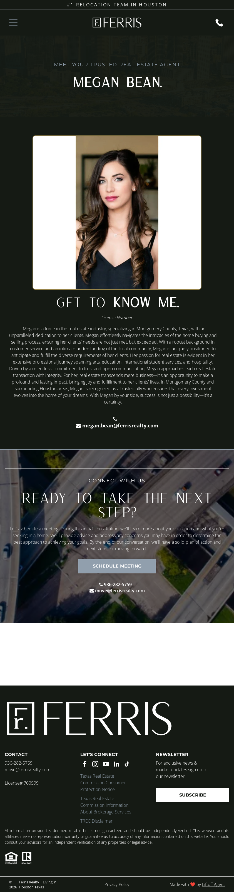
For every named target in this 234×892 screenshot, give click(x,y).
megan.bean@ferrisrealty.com (120, 425)
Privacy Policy (116, 884)
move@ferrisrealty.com (120, 591)
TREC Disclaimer (96, 821)
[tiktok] (127, 765)
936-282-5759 (118, 584)
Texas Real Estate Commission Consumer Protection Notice (103, 782)
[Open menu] (13, 23)
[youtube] (106, 765)
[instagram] (95, 765)
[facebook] (84, 765)
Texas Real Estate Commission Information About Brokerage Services (105, 805)
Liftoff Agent (213, 884)
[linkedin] (116, 765)
